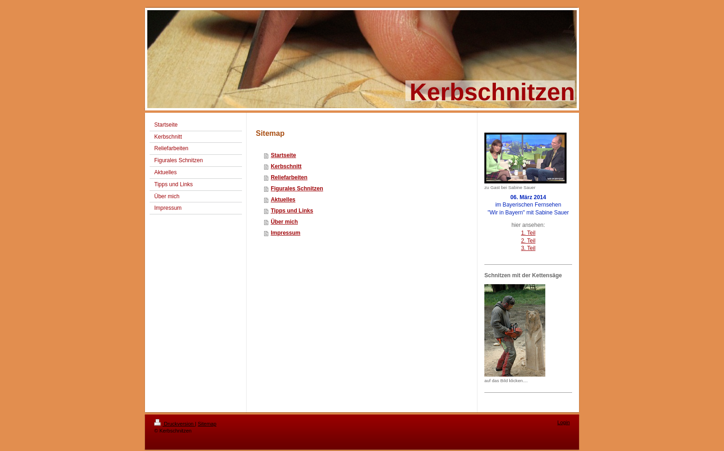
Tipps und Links (292, 210)
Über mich (284, 222)
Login (563, 422)
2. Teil (528, 241)
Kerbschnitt (286, 166)
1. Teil (528, 233)
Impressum (285, 233)
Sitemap (207, 424)
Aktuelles (283, 199)
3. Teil (528, 248)
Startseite (283, 155)
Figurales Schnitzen (297, 188)
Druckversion (174, 424)
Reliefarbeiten (289, 177)
